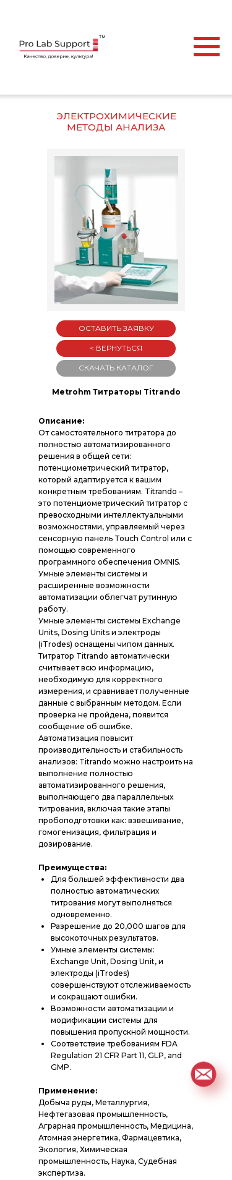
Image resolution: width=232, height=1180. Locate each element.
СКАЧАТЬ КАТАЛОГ (116, 367)
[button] (203, 1074)
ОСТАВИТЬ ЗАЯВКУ (116, 328)
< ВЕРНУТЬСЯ (116, 348)
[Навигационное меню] (207, 47)
